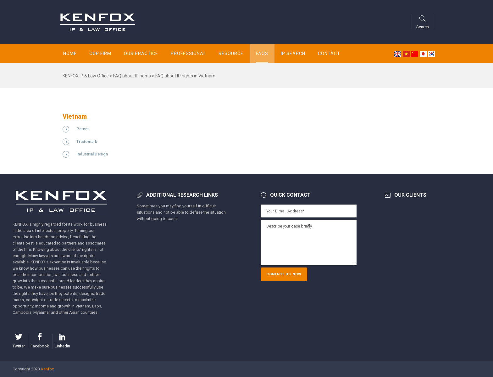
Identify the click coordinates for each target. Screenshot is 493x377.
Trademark (86, 141)
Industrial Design (92, 154)
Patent (82, 129)
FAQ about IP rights (132, 76)
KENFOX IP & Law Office (86, 76)
